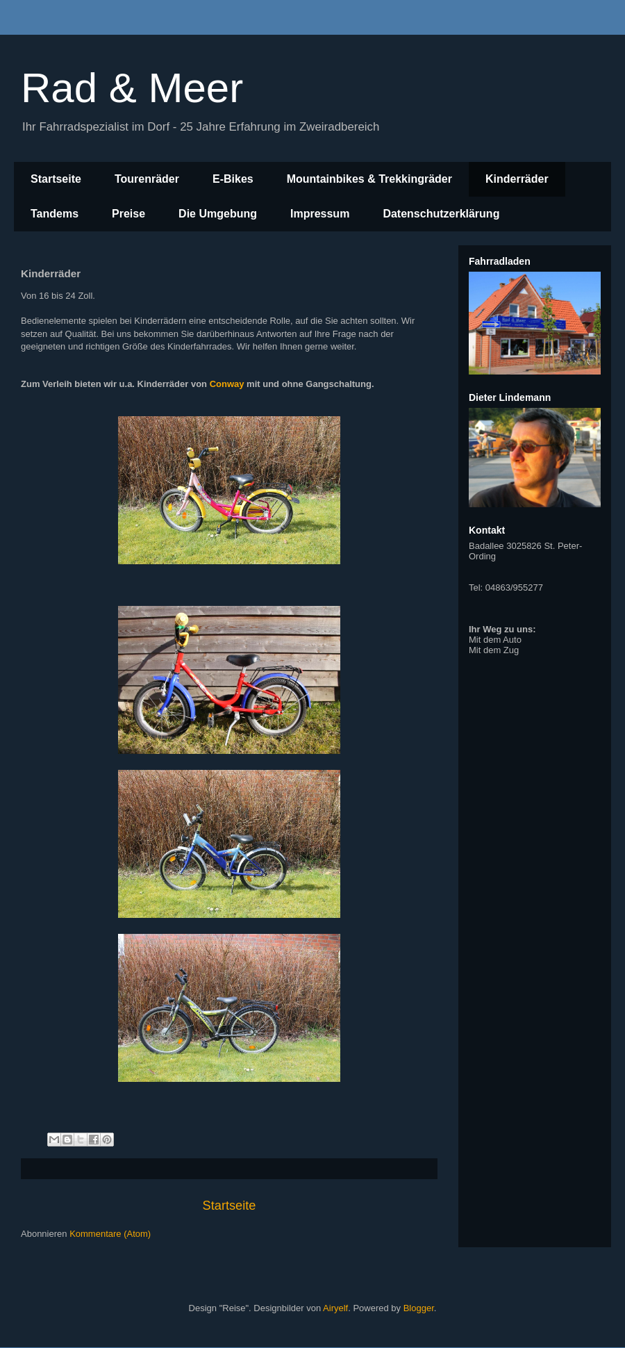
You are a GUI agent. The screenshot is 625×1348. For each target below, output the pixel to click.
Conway (227, 384)
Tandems (54, 214)
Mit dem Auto (495, 639)
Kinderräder (517, 179)
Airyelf (335, 1308)
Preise (128, 214)
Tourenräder (147, 179)
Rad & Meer (132, 88)
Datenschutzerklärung (441, 214)
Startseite (56, 179)
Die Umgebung (217, 214)
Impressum (319, 214)
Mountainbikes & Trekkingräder (369, 179)
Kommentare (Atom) (110, 1233)
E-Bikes (232, 179)
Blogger (418, 1308)
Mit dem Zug (494, 650)
